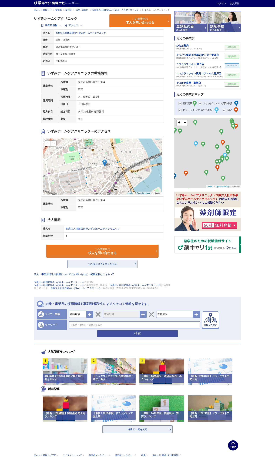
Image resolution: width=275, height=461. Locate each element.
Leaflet (130, 193)
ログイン (221, 3)
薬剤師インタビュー (126, 455)
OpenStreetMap (143, 193)
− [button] (53, 143)
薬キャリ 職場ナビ (42, 10)
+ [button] (48, 143)
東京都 (58, 10)
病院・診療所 (82, 10)
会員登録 (235, 3)
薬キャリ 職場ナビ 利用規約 (167, 455)
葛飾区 (68, 10)
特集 (145, 455)
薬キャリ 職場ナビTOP (46, 455)
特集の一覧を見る (137, 429)
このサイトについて (74, 455)
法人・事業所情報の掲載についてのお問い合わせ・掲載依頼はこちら (74, 274)
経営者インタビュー (100, 455)
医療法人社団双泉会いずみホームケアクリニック (115, 10)
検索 (137, 333)
